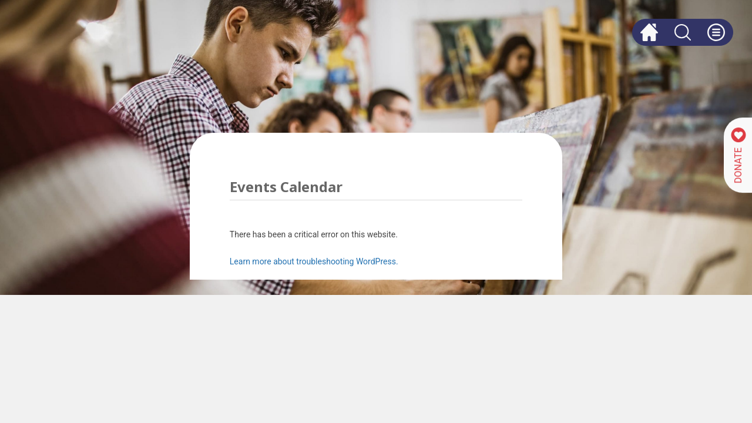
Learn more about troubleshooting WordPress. (314, 261)
